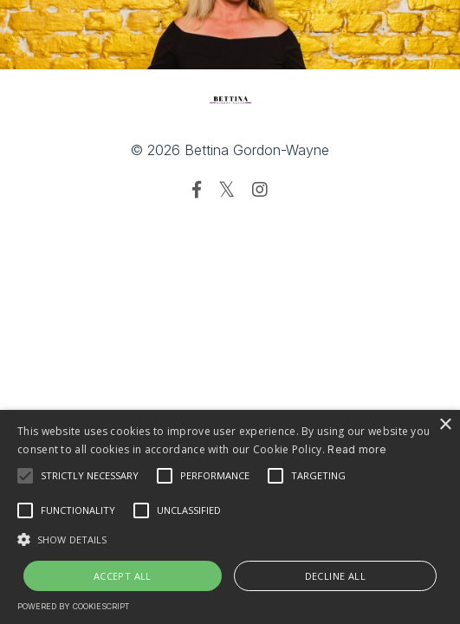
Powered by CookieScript (73, 606)
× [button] (444, 425)
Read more (356, 449)
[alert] (230, 517)
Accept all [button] (123, 575)
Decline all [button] (335, 575)
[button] (230, 539)
